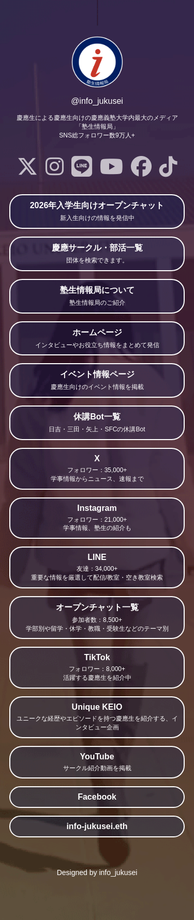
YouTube (97, 762)
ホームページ (97, 339)
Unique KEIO (97, 717)
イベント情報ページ (97, 381)
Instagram (97, 518)
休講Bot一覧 (97, 423)
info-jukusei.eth (96, 826)
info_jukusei (118, 872)
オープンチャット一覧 (97, 618)
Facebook (97, 796)
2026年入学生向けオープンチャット (97, 212)
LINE (97, 567)
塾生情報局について (97, 296)
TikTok (97, 667)
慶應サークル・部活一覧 (97, 254)
